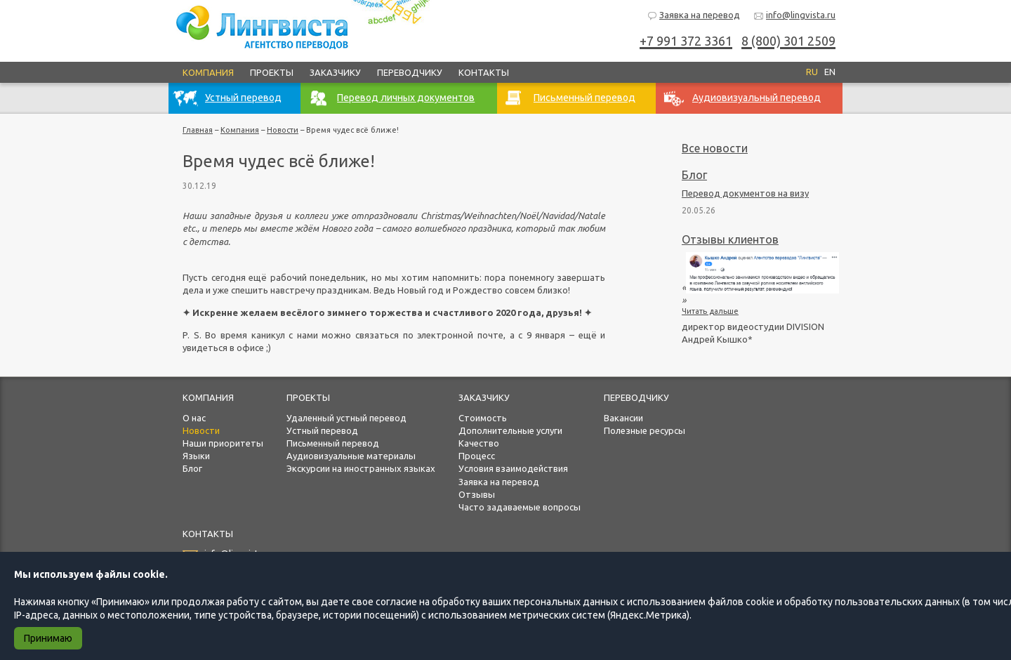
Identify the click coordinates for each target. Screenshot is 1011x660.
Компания (208, 72)
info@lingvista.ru (794, 16)
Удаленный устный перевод (346, 418)
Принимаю (48, 638)
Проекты (271, 72)
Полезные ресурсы (644, 430)
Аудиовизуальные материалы (351, 456)
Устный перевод (322, 430)
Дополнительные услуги (510, 430)
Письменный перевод (332, 443)
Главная (198, 130)
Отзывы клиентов (730, 239)
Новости (282, 130)
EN (829, 72)
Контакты (483, 72)
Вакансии (623, 418)
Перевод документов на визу (745, 193)
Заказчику (335, 72)
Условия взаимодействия (513, 468)
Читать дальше (710, 311)
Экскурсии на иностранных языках (360, 468)
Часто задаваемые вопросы (519, 507)
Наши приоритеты (223, 443)
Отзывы (476, 494)
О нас (194, 418)
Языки (196, 456)
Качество (478, 443)
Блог (694, 175)
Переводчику (409, 72)
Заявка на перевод (693, 16)
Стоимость (482, 418)
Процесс (476, 456)
